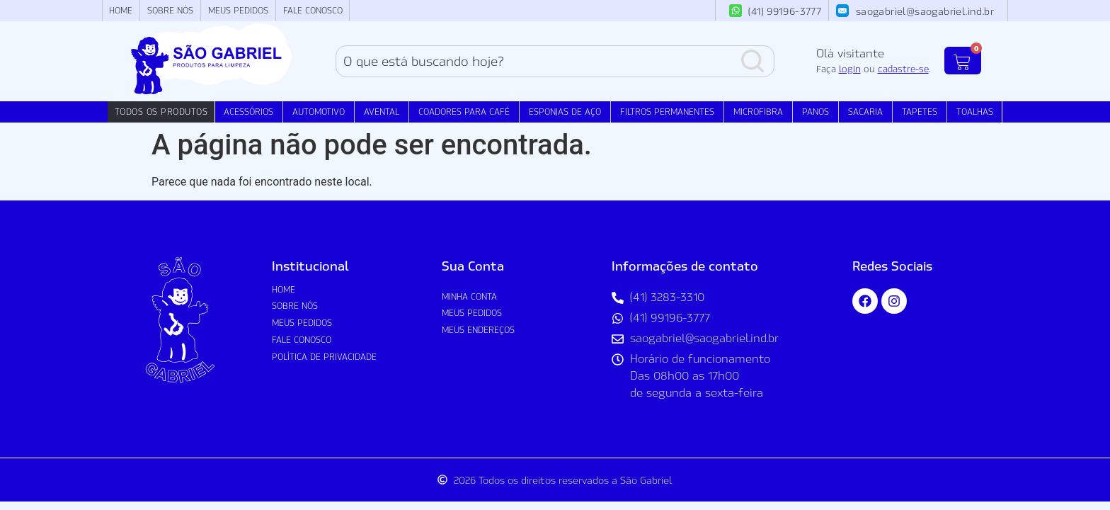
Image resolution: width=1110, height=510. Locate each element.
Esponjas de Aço (565, 111)
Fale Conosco (313, 10)
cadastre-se (903, 68)
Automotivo (318, 111)
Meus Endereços (478, 329)
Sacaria (865, 111)
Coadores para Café (464, 111)
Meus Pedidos (238, 10)
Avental (381, 111)
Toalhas (974, 111)
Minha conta (469, 296)
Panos (815, 111)
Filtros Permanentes (667, 111)
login (850, 68)
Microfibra (758, 111)
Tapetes (919, 111)
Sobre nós (170, 10)
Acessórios (248, 111)
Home (120, 10)
